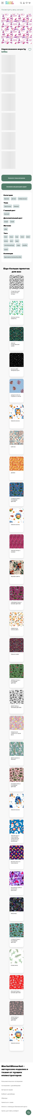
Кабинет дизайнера (8, 1094)
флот (11, 241)
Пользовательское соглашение (12, 1081)
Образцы (4, 1098)
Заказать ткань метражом (16, 178)
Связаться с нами (7, 1102)
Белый (6, 221)
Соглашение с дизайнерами (10, 1085)
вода (17, 237)
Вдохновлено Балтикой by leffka (12, 257)
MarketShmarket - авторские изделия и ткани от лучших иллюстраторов (14, 1070)
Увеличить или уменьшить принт (16, 186)
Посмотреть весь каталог (12, 9)
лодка (18, 245)
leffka (4, 51)
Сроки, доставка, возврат (10, 1111)
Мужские (6, 199)
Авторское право (7, 1090)
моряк (6, 249)
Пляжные (16, 206)
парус (16, 241)
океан (22, 237)
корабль (25, 245)
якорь (11, 237)
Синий (12, 221)
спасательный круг (9, 245)
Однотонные (7, 206)
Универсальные (22, 199)
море (5, 237)
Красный (6, 214)
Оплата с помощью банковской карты (14, 1106)
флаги (28, 237)
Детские (14, 199)
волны (6, 241)
